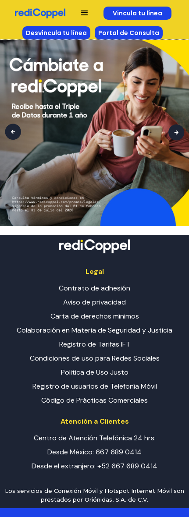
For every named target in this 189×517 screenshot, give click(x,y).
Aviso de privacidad (94, 302)
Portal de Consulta (128, 32)
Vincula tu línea (137, 13)
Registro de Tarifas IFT (94, 344)
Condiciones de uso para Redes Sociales (95, 358)
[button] (84, 13)
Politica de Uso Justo (94, 372)
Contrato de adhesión (94, 288)
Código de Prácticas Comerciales (94, 400)
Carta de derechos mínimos (94, 316)
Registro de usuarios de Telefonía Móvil (94, 386)
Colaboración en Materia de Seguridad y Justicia (94, 330)
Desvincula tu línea (56, 32)
